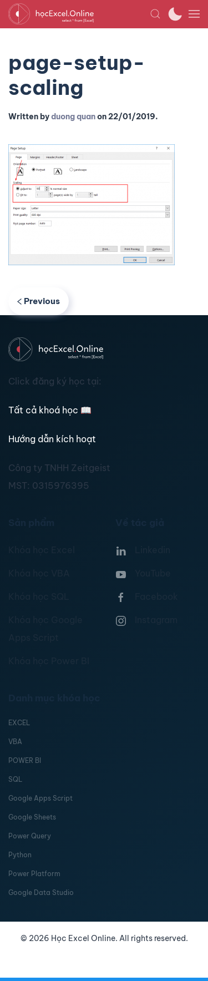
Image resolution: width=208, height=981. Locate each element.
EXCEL (19, 723)
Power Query (29, 836)
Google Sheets (32, 817)
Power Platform (34, 873)
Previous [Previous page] (38, 301)
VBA (15, 741)
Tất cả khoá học (50, 410)
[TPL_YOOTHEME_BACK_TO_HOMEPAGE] (79, 14)
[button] (155, 14)
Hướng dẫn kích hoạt (52, 438)
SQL (15, 779)
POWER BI (24, 760)
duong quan (73, 117)
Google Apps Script (40, 798)
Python (20, 855)
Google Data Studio (41, 892)
